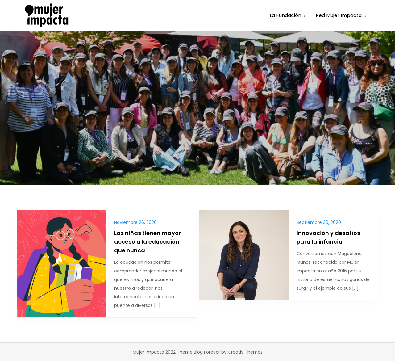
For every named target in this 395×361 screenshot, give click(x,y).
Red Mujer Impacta (339, 15)
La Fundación (285, 15)
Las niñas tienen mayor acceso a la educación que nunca (147, 241)
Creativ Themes (245, 352)
